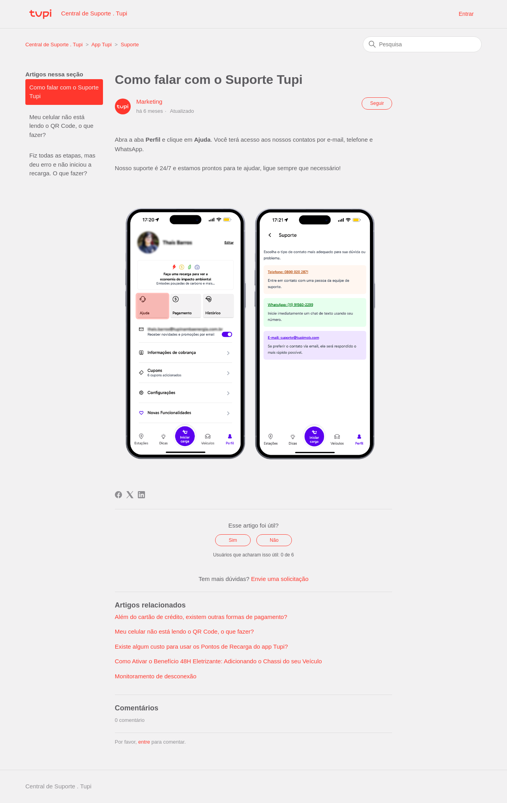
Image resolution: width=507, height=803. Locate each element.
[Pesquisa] (422, 44)
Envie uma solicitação (280, 578)
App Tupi (101, 44)
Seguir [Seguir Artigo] (377, 103)
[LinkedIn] (141, 494)
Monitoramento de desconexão (155, 676)
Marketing (149, 101)
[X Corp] (129, 494)
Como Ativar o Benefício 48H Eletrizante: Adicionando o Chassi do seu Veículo (218, 661)
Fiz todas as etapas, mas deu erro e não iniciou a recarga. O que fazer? (62, 164)
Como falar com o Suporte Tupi (64, 92)
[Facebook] (118, 494)
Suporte (130, 44)
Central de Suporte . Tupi (54, 44)
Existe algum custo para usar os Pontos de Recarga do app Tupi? (201, 646)
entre (144, 742)
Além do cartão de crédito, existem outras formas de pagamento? (201, 616)
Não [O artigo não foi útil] (274, 540)
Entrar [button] (466, 14)
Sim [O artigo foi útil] (233, 540)
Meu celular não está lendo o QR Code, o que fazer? (61, 126)
